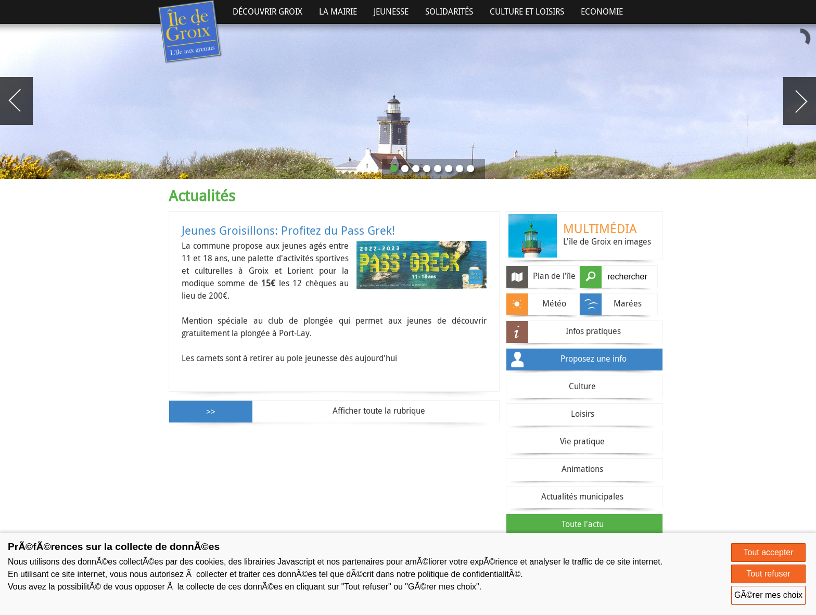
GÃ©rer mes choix (768, 595)
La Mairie (338, 11)
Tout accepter (769, 552)
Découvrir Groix (267, 11)
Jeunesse (391, 11)
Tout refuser (768, 573)
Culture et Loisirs (527, 11)
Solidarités (449, 11)
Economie (602, 11)
